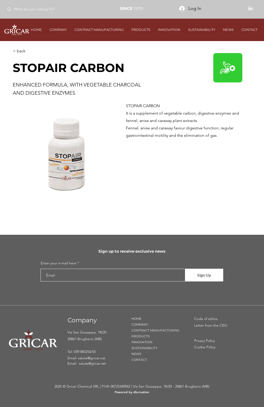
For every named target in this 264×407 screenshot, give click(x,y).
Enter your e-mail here (58, 263)
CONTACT (139, 360)
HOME (136, 318)
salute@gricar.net (91, 358)
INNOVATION (141, 342)
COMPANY (139, 324)
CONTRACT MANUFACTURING (155, 330)
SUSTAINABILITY (144, 348)
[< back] (30, 51)
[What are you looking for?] (40, 9)
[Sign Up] (204, 275)
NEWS (136, 354)
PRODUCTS (140, 336)
